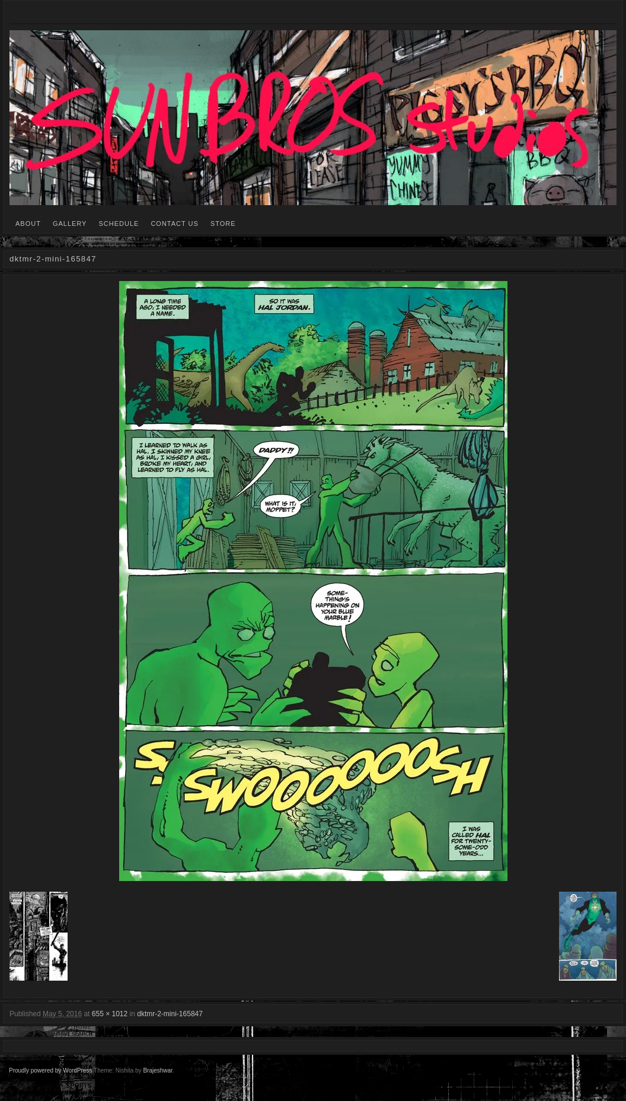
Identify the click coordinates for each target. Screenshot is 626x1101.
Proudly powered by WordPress (50, 1070)
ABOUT (28, 223)
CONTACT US (175, 223)
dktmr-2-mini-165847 (170, 1014)
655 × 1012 (109, 1014)
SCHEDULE (118, 223)
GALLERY (70, 223)
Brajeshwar (157, 1070)
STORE (223, 223)
